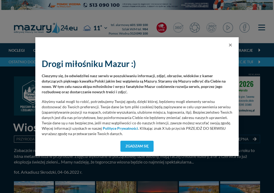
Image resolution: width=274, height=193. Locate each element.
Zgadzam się (137, 146)
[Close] (230, 44)
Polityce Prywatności (120, 128)
